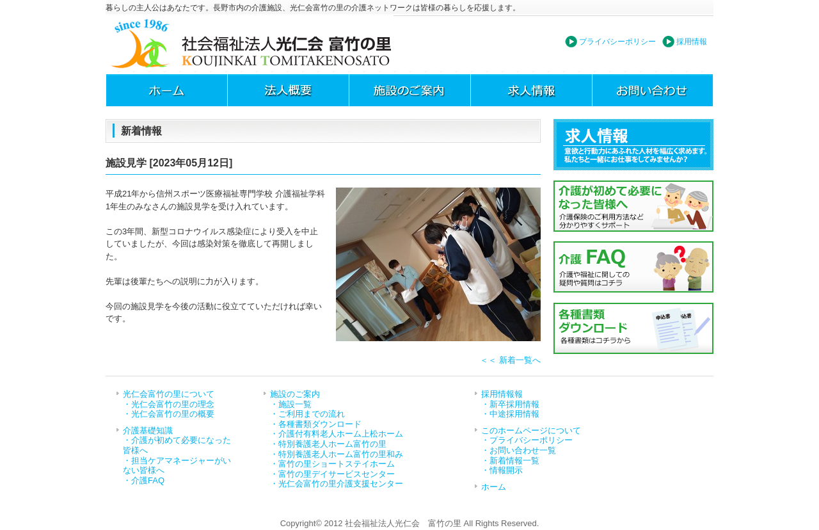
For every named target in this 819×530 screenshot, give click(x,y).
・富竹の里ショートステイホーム (332, 464)
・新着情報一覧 (510, 460)
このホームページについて (531, 430)
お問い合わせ (652, 90)
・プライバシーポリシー (527, 440)
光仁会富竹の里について (168, 394)
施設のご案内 (409, 90)
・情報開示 (502, 470)
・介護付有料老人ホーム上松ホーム (336, 433)
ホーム (166, 90)
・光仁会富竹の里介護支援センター (336, 483)
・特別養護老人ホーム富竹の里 (328, 444)
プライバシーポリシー (617, 41)
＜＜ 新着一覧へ (510, 360)
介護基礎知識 (148, 430)
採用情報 (691, 41)
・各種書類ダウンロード (316, 424)
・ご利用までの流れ (307, 414)
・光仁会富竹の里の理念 (168, 404)
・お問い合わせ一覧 (518, 450)
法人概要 (288, 90)
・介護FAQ (143, 480)
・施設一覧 (291, 404)
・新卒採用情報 (510, 404)
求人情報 (531, 90)
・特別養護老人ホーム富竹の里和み (336, 454)
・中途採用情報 (510, 414)
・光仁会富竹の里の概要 (168, 414)
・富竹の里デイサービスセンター (332, 474)
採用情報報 (502, 394)
